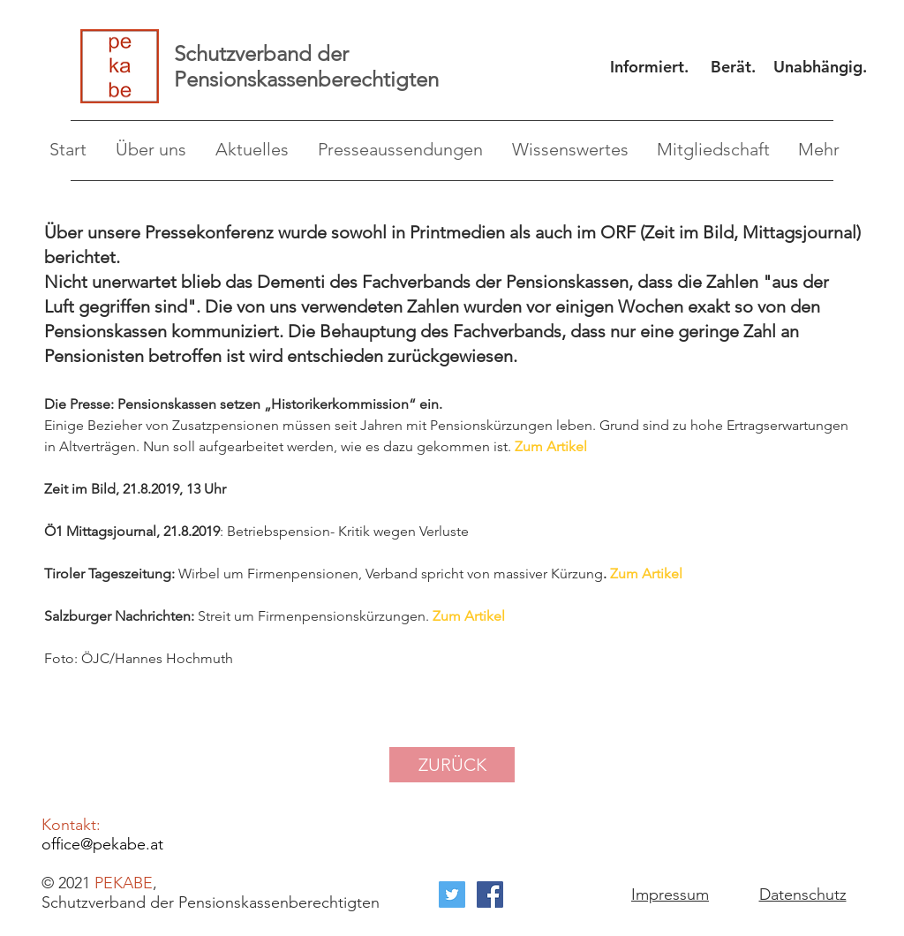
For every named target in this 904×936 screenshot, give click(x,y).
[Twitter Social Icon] (452, 894)
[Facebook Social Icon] (490, 894)
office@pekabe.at (102, 844)
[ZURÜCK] (452, 764)
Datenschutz (803, 894)
